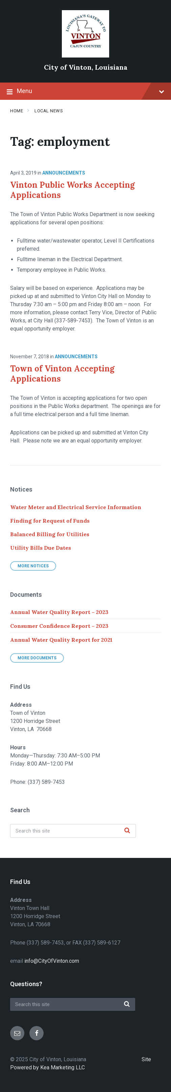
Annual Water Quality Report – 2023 (59, 612)
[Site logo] (85, 55)
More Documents (37, 658)
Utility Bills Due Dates (40, 547)
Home (16, 110)
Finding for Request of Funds (50, 520)
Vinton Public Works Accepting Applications (72, 190)
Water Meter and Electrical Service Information (75, 507)
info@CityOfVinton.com (51, 961)
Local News (48, 110)
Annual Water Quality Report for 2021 (61, 639)
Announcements (63, 173)
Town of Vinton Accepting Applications (62, 373)
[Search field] (73, 830)
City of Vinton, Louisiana (85, 67)
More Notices (33, 566)
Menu (85, 91)
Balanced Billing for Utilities (49, 534)
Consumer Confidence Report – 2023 (59, 625)
